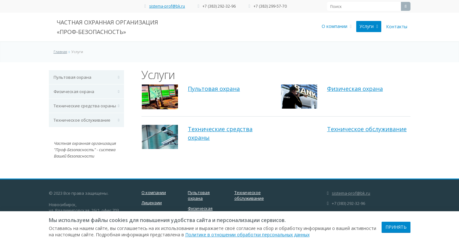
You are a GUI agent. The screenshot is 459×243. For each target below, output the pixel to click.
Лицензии (151, 203)
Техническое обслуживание (82, 120)
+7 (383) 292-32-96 (219, 6)
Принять (396, 227)
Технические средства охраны (85, 106)
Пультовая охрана (72, 77)
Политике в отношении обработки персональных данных (247, 235)
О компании (336, 26)
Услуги (368, 26)
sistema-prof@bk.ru (167, 6)
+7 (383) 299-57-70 (270, 6)
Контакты (396, 27)
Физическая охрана (74, 91)
